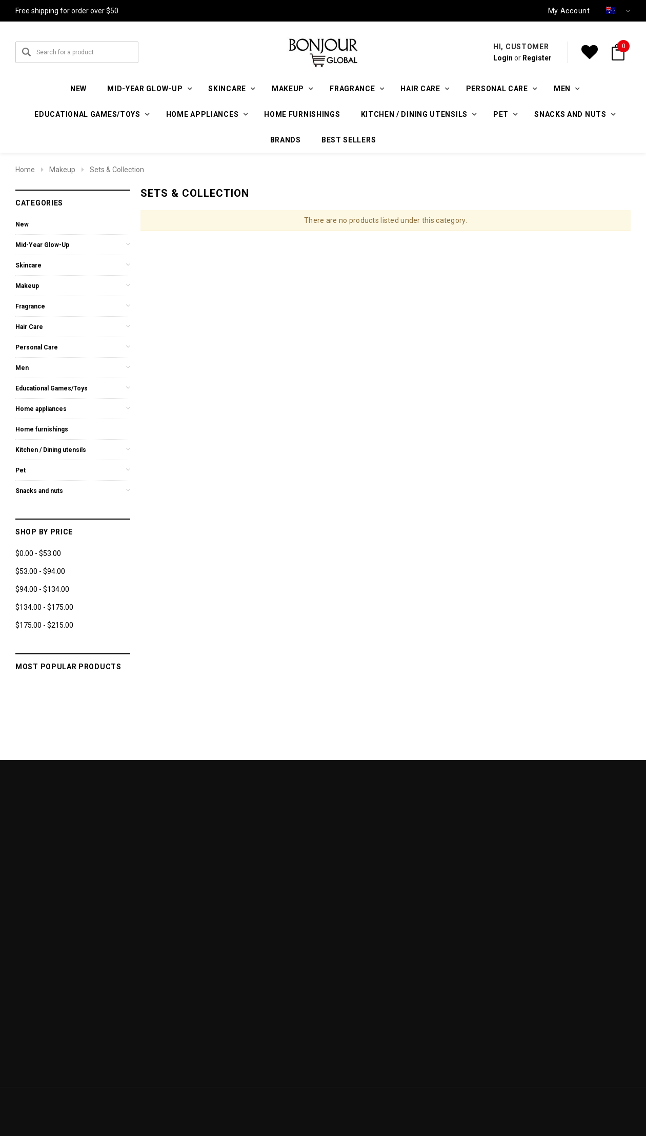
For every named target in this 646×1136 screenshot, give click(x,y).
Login (503, 58)
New (78, 89)
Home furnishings (302, 114)
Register (537, 58)
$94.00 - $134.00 (42, 589)
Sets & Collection (117, 170)
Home (25, 170)
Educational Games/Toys (51, 388)
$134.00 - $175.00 (44, 607)
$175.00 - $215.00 (44, 625)
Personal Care (36, 347)
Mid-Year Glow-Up (42, 245)
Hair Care (29, 327)
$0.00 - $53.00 (38, 553)
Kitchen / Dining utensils (50, 449)
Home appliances (41, 408)
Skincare (28, 265)
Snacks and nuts (39, 490)
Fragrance (30, 306)
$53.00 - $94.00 (40, 571)
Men (22, 367)
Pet (20, 470)
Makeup (62, 170)
